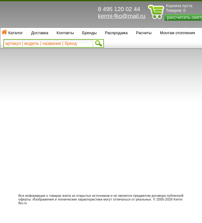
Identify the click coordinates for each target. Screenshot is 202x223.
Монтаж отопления (177, 32)
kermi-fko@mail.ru (121, 16)
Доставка (39, 32)
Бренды (89, 32)
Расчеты (144, 32)
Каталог (15, 32)
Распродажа (116, 32)
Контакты (65, 32)
